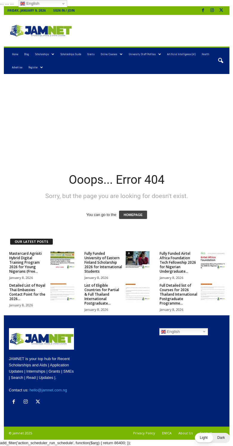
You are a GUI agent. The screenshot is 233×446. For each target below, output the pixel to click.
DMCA (167, 433)
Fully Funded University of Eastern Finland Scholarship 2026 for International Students (103, 262)
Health (205, 54)
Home (15, 54)
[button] (220, 60)
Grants (91, 54)
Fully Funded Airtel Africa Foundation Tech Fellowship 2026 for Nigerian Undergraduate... (178, 262)
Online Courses (112, 54)
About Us (185, 433)
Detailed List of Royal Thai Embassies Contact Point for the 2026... (27, 292)
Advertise (17, 67)
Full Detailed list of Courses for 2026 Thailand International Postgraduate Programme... (178, 294)
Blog (26, 54)
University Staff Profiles (145, 54)
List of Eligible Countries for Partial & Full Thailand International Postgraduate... (101, 294)
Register (35, 67)
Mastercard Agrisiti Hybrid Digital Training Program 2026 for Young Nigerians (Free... (25, 262)
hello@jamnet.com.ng (48, 390)
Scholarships (44, 54)
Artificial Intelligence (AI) (181, 54)
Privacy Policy (144, 433)
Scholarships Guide (70, 54)
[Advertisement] (153, 31)
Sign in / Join (64, 10)
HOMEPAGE (133, 215)
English (170, 331)
